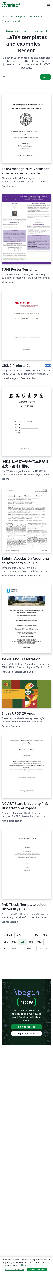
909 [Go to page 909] (31, 941)
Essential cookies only (15, 1269)
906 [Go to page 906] (6, 941)
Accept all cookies (36, 1269)
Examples (35, 16)
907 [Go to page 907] (14, 941)
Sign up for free (26, 1026)
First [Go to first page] (8, 935)
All (11, 16)
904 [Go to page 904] (36, 935)
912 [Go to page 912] (14, 948)
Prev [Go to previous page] (20, 935)
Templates (21, 16)
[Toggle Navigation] (48, 5)
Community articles (12, 21)
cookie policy (24, 1265)
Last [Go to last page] (43, 948)
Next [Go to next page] (30, 948)
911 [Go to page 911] (6, 948)
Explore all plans (27, 1033)
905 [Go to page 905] (45, 935)
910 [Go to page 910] (39, 941)
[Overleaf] (11, 4)
